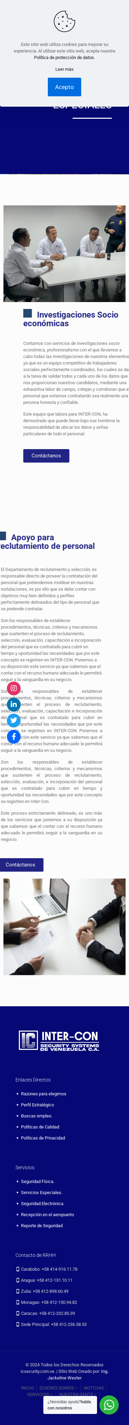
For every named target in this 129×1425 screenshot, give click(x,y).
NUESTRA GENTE (78, 1394)
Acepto (64, 87)
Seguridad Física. (37, 1181)
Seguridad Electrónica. (42, 1203)
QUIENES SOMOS (59, 1387)
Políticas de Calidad (40, 1127)
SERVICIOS (40, 1394)
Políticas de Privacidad (43, 1138)
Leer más (64, 69)
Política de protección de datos (64, 57)
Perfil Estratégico (37, 1104)
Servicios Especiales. (41, 1192)
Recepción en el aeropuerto (47, 1214)
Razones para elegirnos (43, 1093)
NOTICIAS (94, 1387)
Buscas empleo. (36, 1115)
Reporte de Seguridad (42, 1225)
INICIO (27, 1387)
